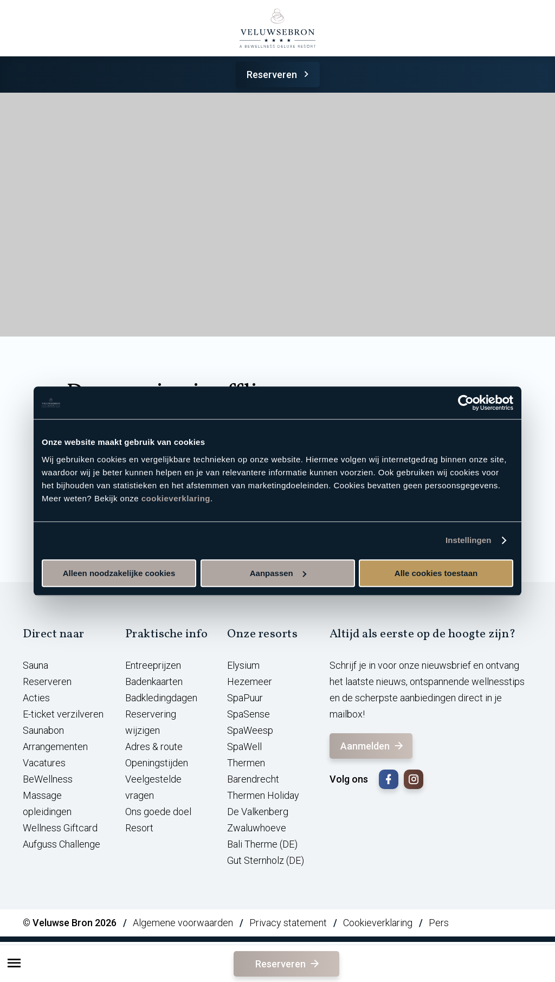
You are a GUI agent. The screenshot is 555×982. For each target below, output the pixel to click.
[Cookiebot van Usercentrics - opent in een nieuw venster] (465, 403)
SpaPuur (245, 697)
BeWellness (48, 779)
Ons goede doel (158, 811)
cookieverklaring (175, 498)
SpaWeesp (250, 730)
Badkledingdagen (161, 697)
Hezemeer (249, 681)
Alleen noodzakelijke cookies (119, 573)
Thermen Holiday (263, 795)
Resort (139, 828)
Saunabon (43, 730)
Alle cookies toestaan (436, 573)
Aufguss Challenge (61, 844)
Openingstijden (156, 762)
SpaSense (248, 714)
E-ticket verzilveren (63, 714)
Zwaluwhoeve (256, 828)
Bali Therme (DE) (262, 844)
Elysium (243, 665)
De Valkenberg (257, 811)
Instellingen (469, 540)
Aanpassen (278, 573)
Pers (439, 922)
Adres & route (154, 746)
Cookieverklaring (377, 922)
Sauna (35, 665)
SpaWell (244, 746)
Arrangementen (55, 746)
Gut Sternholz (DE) (265, 860)
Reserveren (279, 74)
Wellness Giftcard (60, 828)
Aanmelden (372, 746)
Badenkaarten (154, 681)
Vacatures (44, 762)
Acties (36, 697)
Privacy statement (288, 922)
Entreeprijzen (153, 665)
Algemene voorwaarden (183, 922)
